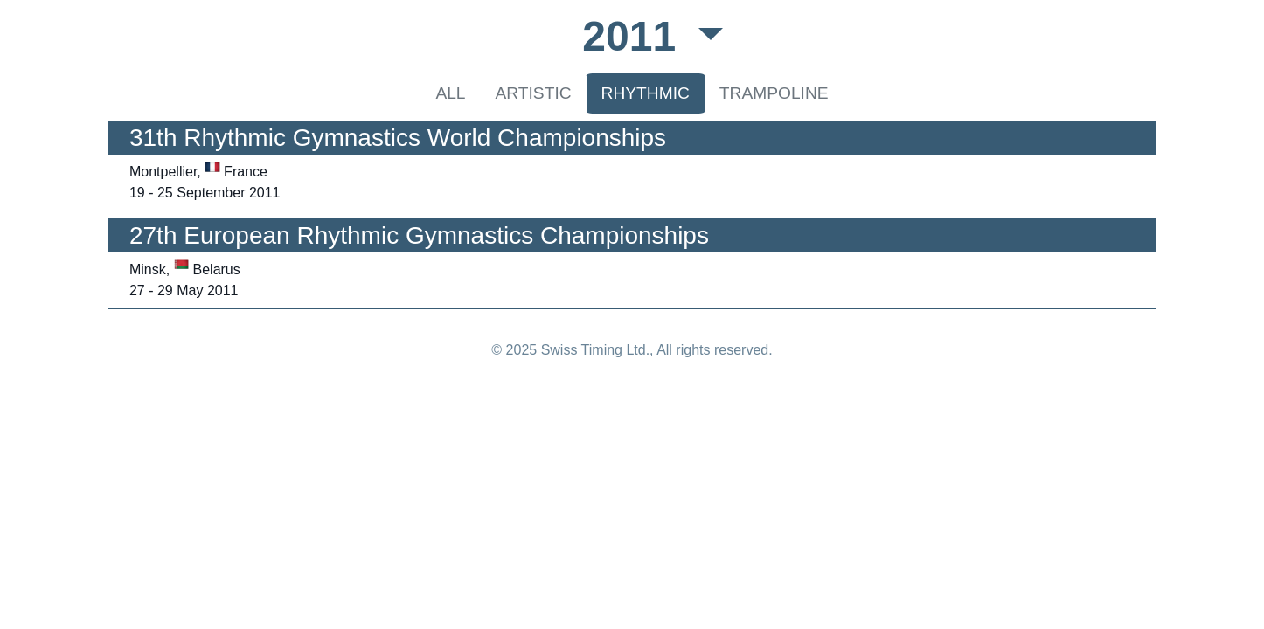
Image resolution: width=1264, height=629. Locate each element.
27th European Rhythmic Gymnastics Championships (419, 235)
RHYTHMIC (645, 93)
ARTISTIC (534, 93)
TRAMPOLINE (774, 93)
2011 (634, 36)
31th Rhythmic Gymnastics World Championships (397, 137)
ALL (450, 93)
